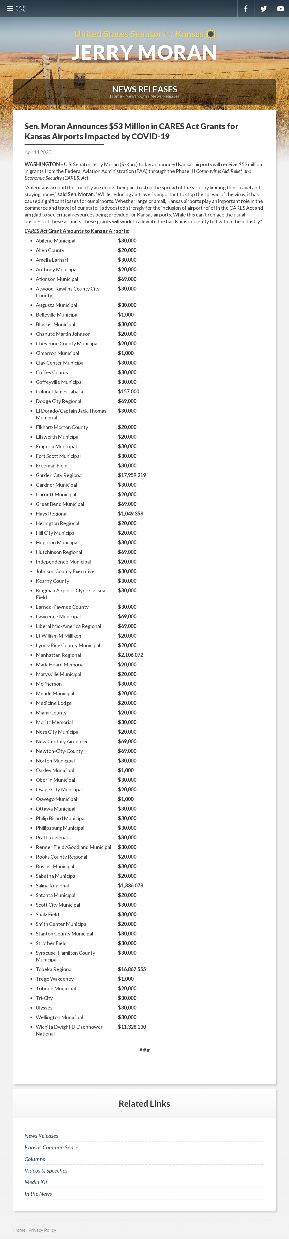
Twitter (263, 8)
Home (116, 96)
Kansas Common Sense (51, 1147)
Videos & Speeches (46, 1170)
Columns (35, 1158)
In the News (38, 1193)
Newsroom (136, 96)
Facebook (246, 8)
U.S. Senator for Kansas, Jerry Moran (144, 45)
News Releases (164, 96)
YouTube (280, 8)
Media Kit (36, 1182)
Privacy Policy (42, 1229)
